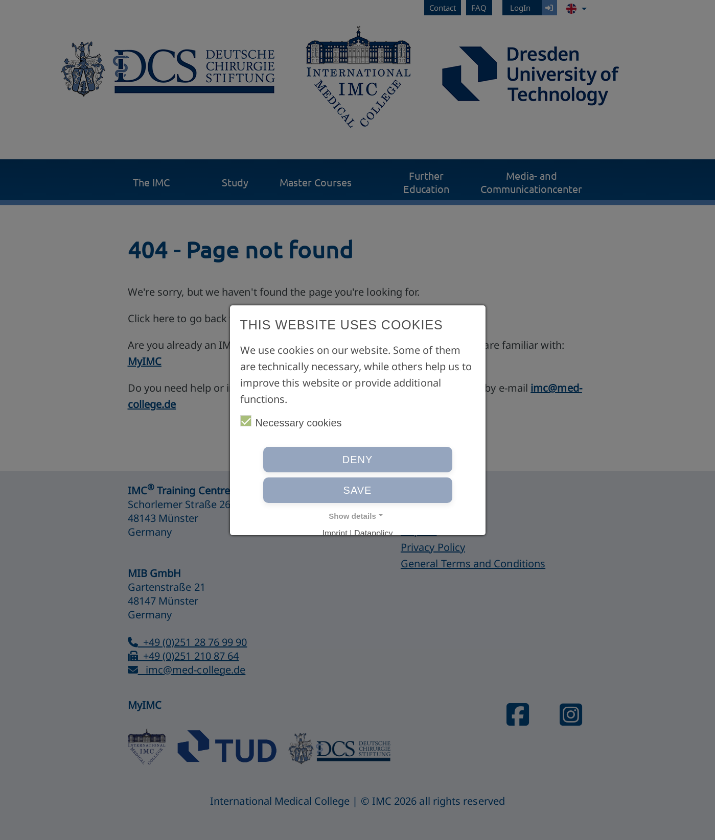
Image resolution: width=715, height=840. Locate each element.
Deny (357, 459)
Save (357, 490)
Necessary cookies (291, 421)
